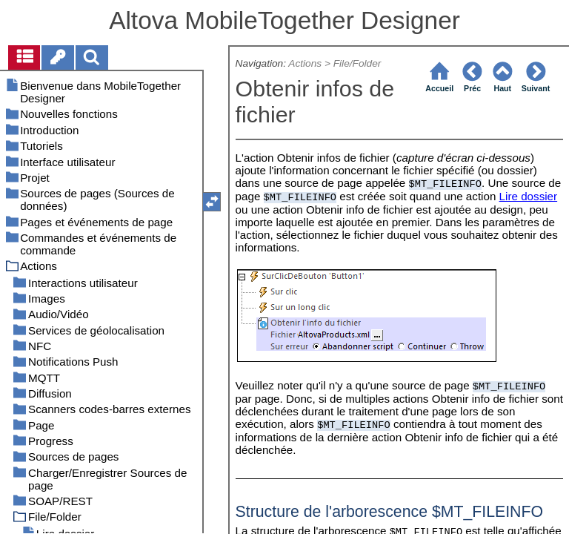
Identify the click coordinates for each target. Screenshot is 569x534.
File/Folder (357, 63)
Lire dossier (528, 196)
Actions (305, 63)
